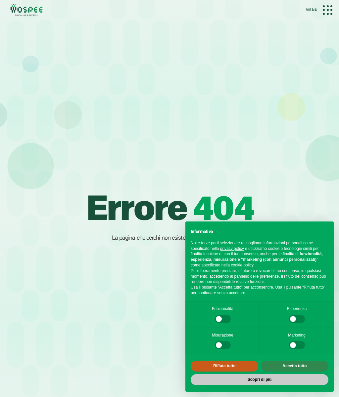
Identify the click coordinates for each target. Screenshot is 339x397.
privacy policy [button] (232, 248)
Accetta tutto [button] (294, 366)
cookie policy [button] (242, 265)
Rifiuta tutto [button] (224, 366)
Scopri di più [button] (260, 379)
